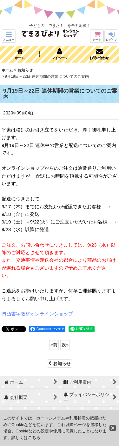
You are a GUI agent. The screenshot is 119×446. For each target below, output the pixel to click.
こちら (34, 437)
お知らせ (59, 363)
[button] (9, 36)
